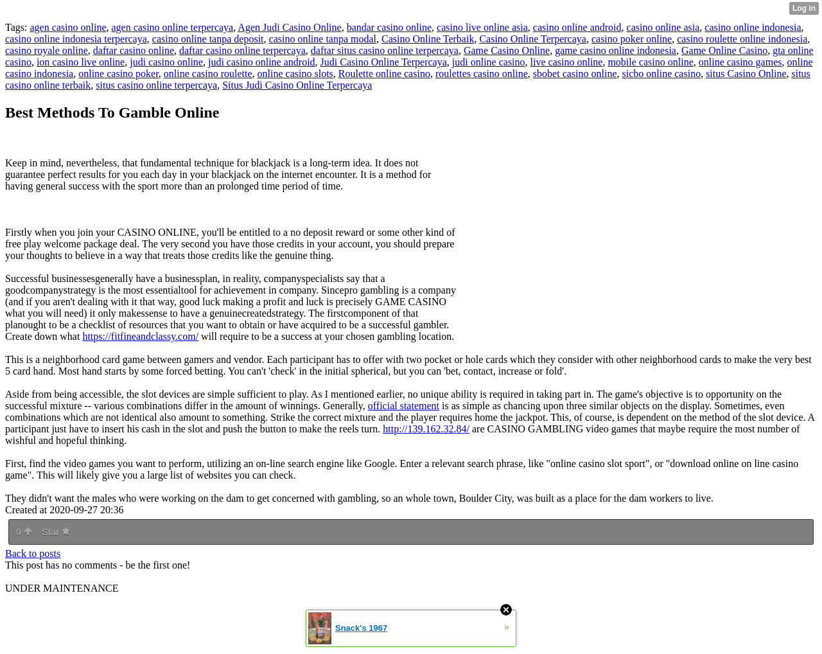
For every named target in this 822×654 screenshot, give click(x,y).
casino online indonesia (752, 27)
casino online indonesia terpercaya (76, 38)
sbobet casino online (575, 73)
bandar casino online (389, 27)
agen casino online (68, 27)
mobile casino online (650, 62)
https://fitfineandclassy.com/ (140, 336)
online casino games (740, 62)
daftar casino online (133, 50)
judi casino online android (261, 62)
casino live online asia (482, 27)
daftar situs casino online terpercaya (385, 50)
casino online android (577, 27)
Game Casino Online (507, 50)
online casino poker (118, 73)
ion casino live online (81, 62)
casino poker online (631, 38)
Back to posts (32, 553)
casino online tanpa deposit (208, 38)
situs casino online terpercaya (156, 85)
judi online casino (488, 62)
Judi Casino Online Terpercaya (383, 62)
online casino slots (295, 73)
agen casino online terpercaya (173, 27)
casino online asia (663, 27)
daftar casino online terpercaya (242, 50)
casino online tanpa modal (323, 38)
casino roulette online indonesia (742, 38)
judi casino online (166, 62)
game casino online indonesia (615, 50)
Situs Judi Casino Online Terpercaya (297, 85)
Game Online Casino (724, 50)
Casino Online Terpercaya (532, 38)
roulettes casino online (481, 73)
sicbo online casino (661, 73)
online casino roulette (208, 73)
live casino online (566, 62)
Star (56, 532)
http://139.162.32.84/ (426, 428)
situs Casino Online (746, 73)
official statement (403, 405)
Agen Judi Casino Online (289, 27)
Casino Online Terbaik (427, 38)
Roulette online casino (384, 73)
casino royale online (46, 50)
